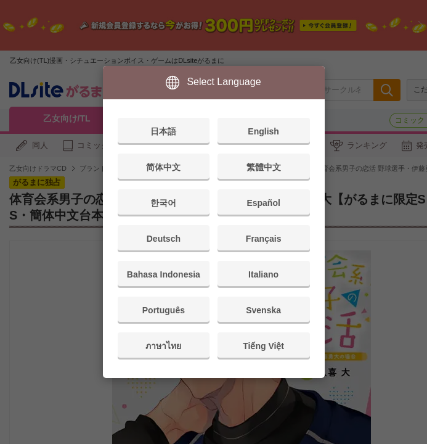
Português (163, 310)
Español (263, 203)
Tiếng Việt (263, 346)
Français (264, 239)
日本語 (163, 131)
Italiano (263, 274)
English (263, 131)
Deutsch (164, 239)
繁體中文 (263, 167)
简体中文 (163, 167)
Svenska (263, 310)
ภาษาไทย (163, 346)
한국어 (163, 203)
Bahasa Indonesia (163, 274)
